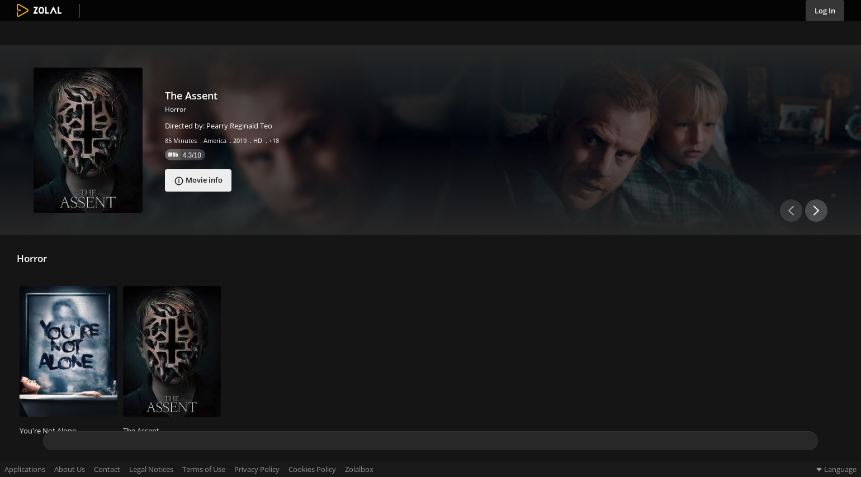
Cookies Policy (312, 469)
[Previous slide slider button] (791, 210)
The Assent (191, 95)
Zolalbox (359, 469)
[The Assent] (88, 140)
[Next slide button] (816, 210)
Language (835, 469)
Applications (24, 469)
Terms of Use (203, 469)
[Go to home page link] (39, 11)
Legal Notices (151, 469)
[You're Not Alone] (68, 352)
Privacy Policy (257, 469)
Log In (825, 11)
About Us (69, 469)
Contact (107, 469)
